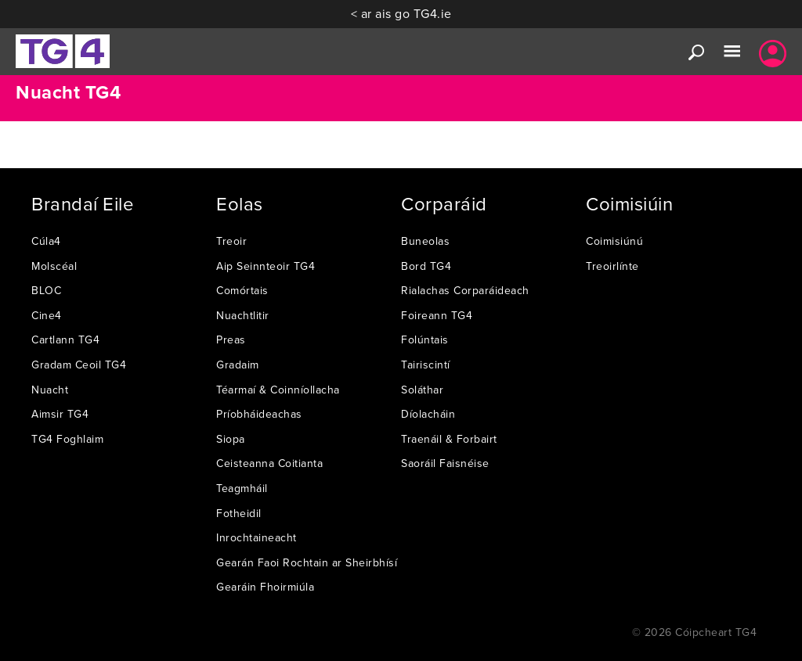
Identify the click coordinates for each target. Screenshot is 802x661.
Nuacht (49, 389)
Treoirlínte (612, 266)
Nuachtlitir (242, 315)
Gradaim (237, 364)
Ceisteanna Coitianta (269, 463)
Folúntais (425, 339)
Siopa (230, 439)
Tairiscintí (425, 364)
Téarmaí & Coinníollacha (278, 389)
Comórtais (242, 290)
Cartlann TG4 (65, 339)
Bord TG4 (426, 266)
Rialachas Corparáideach (465, 290)
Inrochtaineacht (256, 537)
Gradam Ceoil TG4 (78, 364)
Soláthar (422, 389)
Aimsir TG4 (60, 414)
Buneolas (425, 241)
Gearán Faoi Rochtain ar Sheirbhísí (306, 562)
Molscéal (54, 266)
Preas (231, 339)
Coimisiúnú (614, 241)
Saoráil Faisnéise (445, 463)
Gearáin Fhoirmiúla (265, 587)
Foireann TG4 (436, 315)
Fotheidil (239, 513)
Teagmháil (242, 488)
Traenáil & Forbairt (449, 439)
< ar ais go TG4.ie (401, 13)
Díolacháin (428, 414)
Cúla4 (46, 241)
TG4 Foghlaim (67, 439)
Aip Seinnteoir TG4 (265, 266)
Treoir (231, 241)
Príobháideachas (259, 414)
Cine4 (46, 315)
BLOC (46, 290)
